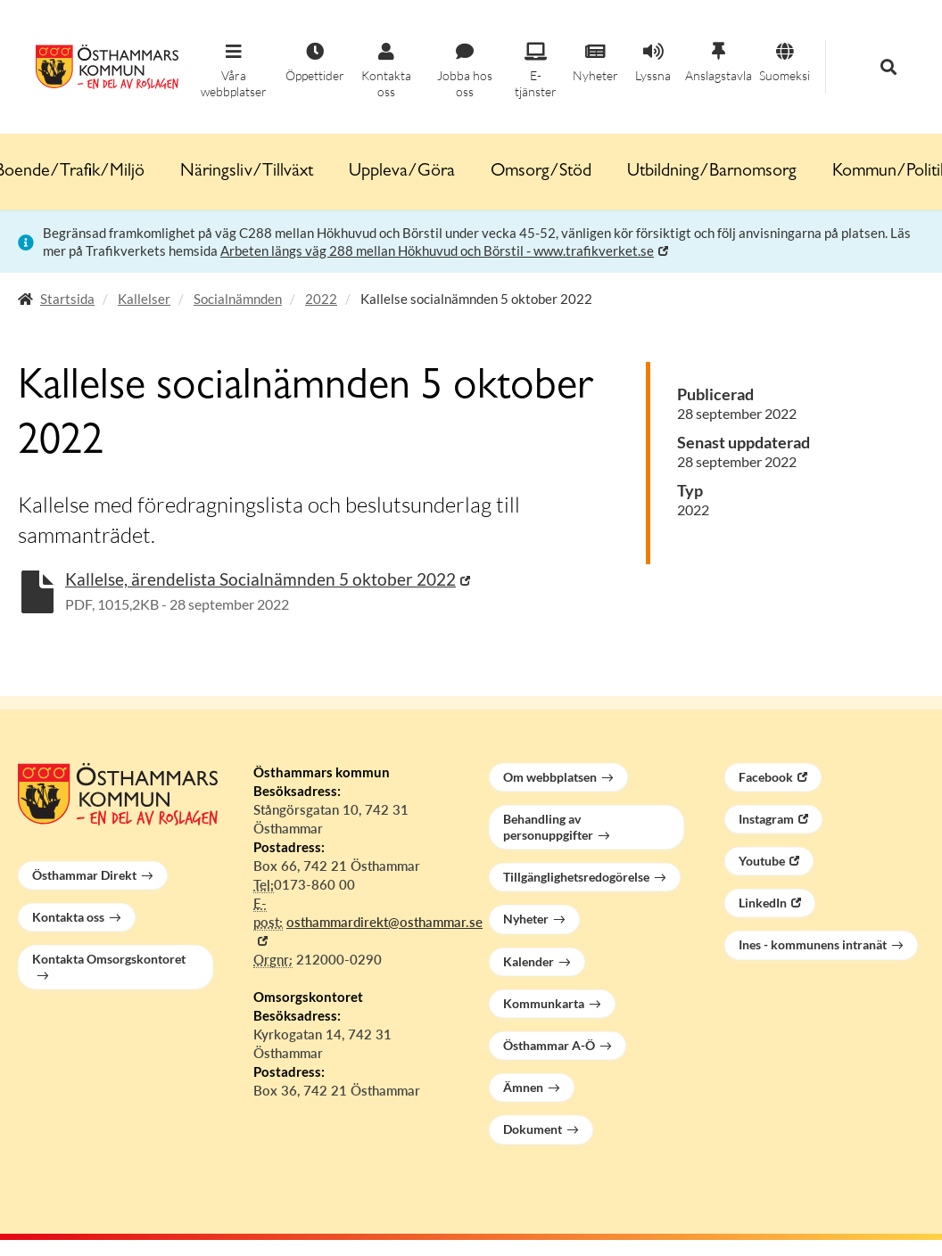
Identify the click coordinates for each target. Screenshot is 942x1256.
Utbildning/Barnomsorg (712, 172)
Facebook (766, 776)
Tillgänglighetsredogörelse (576, 876)
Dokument (532, 1129)
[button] (234, 71)
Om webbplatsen (550, 776)
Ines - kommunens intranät (813, 944)
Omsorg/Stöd (541, 172)
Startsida (67, 299)
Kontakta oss (68, 916)
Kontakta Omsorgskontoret (109, 958)
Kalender (528, 961)
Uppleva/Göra (402, 172)
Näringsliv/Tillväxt (246, 172)
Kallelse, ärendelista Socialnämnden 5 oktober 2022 (260, 579)
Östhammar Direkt (84, 874)
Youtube (762, 860)
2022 (321, 299)
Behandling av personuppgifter (548, 826)
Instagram (766, 818)
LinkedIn (763, 902)
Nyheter (526, 918)
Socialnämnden (238, 299)
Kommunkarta (543, 1003)
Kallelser (144, 299)
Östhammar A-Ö (549, 1045)
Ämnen (523, 1087)
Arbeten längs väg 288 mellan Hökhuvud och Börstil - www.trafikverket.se (437, 250)
